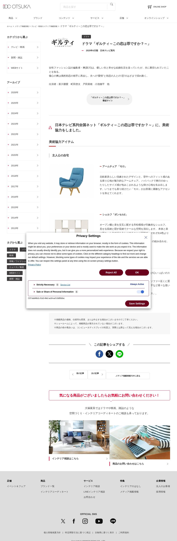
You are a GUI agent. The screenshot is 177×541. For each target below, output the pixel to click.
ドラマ (12, 254)
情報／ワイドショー (18, 265)
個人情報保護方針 (52, 523)
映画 (11, 260)
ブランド (37, 18)
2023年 (16, 125)
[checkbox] (140, 291)
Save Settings (137, 303)
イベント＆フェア (16, 477)
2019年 (16, 168)
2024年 (16, 114)
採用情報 (160, 483)
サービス (94, 18)
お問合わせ (89, 488)
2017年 (16, 189)
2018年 (16, 179)
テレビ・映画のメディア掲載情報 (54, 26)
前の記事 (73, 373)
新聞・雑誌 (18, 57)
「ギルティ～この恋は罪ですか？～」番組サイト (107, 99)
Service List (65, 285)
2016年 (16, 200)
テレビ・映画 (19, 47)
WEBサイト (18, 68)
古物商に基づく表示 (104, 523)
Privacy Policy (34, 265)
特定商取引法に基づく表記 (78, 523)
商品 (11, 18)
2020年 (16, 157)
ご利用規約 (123, 523)
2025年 (16, 104)
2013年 (16, 232)
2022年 (16, 136)
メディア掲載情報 (26, 26)
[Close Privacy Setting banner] (146, 237)
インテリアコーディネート (55, 483)
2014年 (16, 221)
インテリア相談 (92, 477)
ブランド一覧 (48, 477)
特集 (122, 472)
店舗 (122, 18)
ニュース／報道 (16, 271)
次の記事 (145, 373)
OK (137, 272)
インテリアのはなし (130, 477)
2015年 (16, 211)
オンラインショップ (154, 18)
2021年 (16, 146)
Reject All (111, 272)
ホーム (10, 26)
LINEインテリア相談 (94, 483)
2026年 (16, 93)
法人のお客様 (163, 477)
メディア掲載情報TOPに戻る (109, 373)
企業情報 (160, 472)
